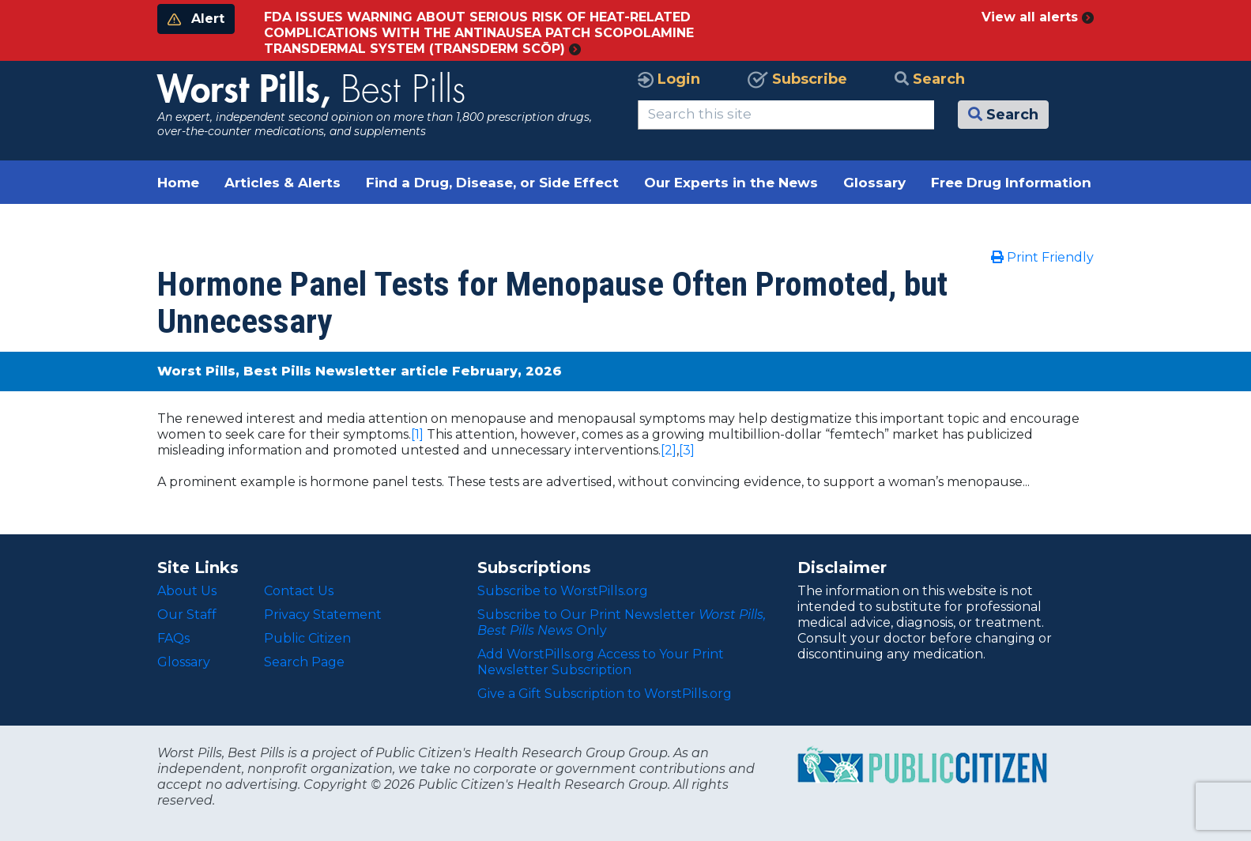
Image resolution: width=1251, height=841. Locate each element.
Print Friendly (1042, 257)
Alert (196, 18)
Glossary (874, 182)
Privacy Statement (323, 614)
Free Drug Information (1011, 182)
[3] (687, 450)
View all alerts (1038, 17)
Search (930, 79)
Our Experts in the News (731, 182)
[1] (417, 434)
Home (178, 182)
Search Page (304, 661)
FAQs (173, 638)
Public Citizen (307, 638)
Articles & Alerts (282, 182)
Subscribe (797, 79)
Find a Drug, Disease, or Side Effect (492, 182)
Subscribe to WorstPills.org (562, 590)
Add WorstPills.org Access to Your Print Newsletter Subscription (600, 662)
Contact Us (298, 590)
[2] (668, 450)
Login (669, 79)
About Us (187, 590)
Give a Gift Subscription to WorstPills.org (604, 693)
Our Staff (187, 614)
